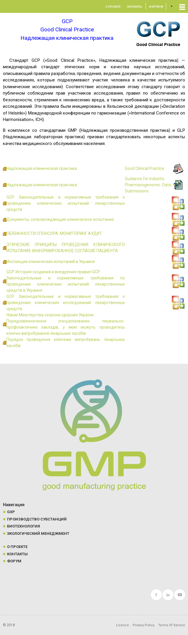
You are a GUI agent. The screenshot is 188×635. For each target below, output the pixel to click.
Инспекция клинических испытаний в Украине (50, 261)
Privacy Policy (143, 625)
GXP (11, 512)
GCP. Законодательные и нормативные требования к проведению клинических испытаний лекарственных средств (65, 203)
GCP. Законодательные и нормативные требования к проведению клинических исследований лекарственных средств (65, 302)
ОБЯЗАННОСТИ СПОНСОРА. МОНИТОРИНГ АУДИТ (54, 233)
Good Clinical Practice (144, 168)
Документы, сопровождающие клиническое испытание (60, 219)
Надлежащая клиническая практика (41, 168)
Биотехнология (23, 526)
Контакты (134, 6)
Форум (156, 6)
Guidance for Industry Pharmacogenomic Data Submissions (148, 184)
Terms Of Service (171, 625)
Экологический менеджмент (38, 533)
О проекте (113, 6)
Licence (122, 625)
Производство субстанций (37, 519)
